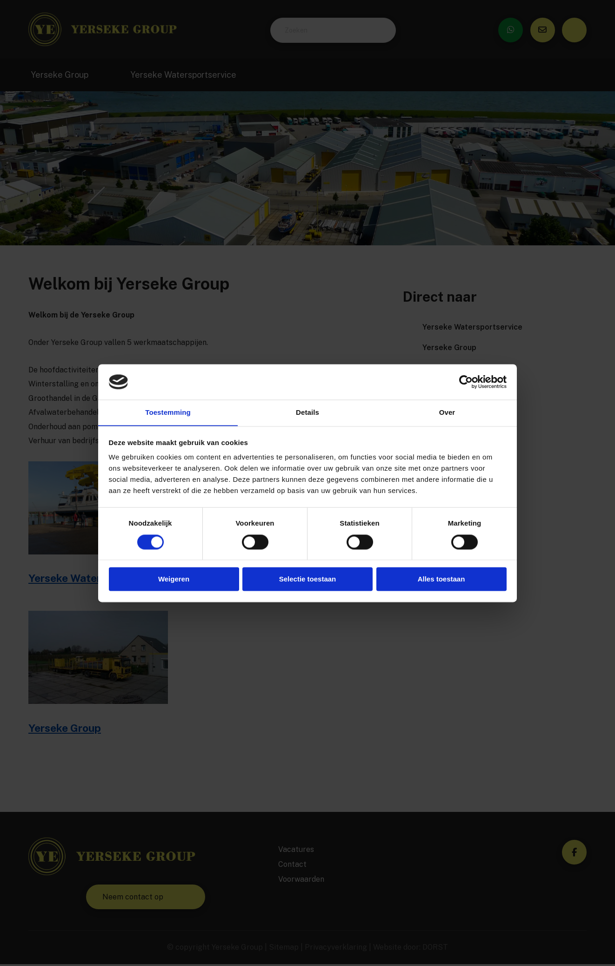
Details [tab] (307, 412)
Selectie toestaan (307, 579)
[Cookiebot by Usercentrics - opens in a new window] (466, 382)
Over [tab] (447, 412)
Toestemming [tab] (168, 412)
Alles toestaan (441, 579)
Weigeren (173, 579)
